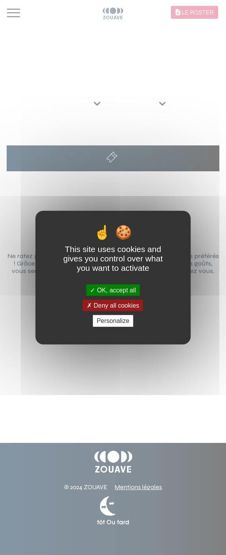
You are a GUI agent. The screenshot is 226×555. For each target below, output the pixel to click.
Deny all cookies (113, 305)
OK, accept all (113, 290)
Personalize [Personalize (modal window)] (113, 320)
